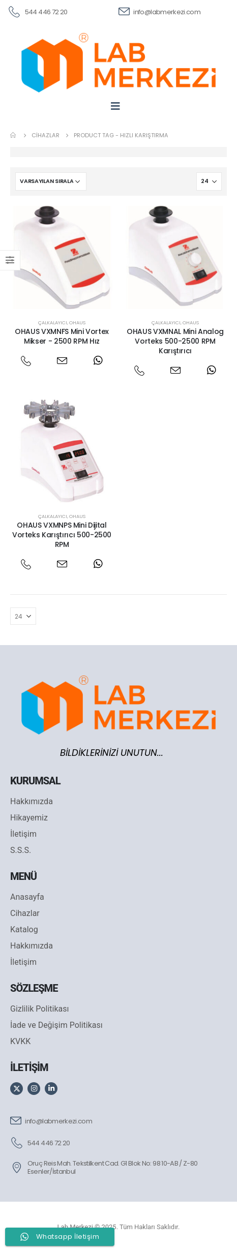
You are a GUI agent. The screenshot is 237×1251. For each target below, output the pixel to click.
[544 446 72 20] (37, 11)
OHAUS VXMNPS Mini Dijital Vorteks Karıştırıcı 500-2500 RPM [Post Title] (61, 535)
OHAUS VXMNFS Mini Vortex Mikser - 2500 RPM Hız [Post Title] (62, 336)
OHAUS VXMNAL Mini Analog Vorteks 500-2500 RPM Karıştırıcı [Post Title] (175, 341)
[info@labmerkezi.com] (159, 11)
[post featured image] (61, 257)
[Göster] (209, 181)
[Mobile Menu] (119, 105)
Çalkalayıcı (52, 322)
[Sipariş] (50, 181)
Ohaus (77, 322)
